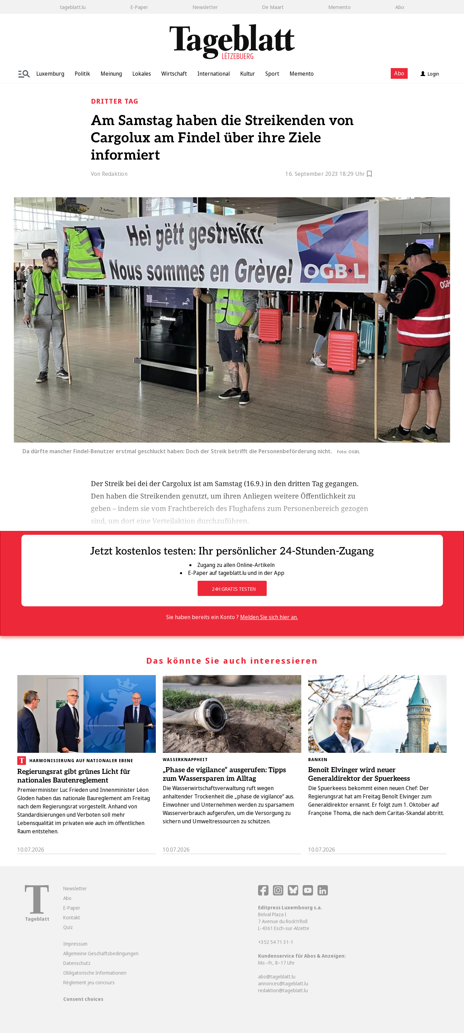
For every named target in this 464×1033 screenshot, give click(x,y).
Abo (399, 6)
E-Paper (139, 6)
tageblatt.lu (73, 6)
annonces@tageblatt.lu (283, 983)
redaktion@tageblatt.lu (283, 990)
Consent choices (83, 999)
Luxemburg (50, 73)
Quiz (68, 927)
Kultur (247, 73)
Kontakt (71, 917)
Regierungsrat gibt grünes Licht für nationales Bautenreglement (73, 776)
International (213, 73)
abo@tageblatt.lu (276, 976)
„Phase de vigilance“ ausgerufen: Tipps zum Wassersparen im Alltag (224, 774)
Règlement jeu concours (89, 982)
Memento (339, 6)
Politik (82, 73)
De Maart (273, 6)
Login (429, 73)
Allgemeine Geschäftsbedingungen (101, 953)
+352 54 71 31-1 (275, 942)
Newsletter (205, 6)
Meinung (111, 73)
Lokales (141, 73)
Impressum (75, 943)
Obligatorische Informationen (94, 972)
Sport (272, 73)
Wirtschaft (174, 73)
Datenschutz (77, 963)
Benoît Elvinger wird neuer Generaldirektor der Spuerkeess (359, 774)
